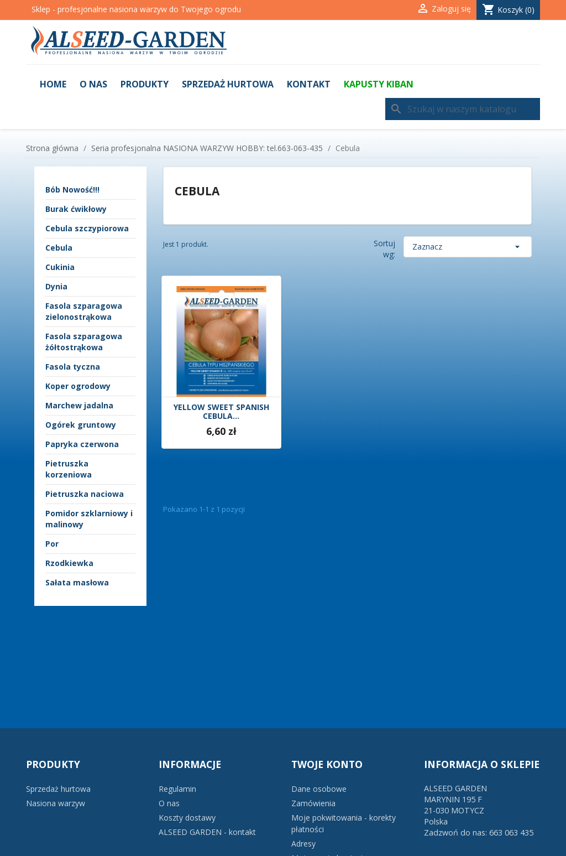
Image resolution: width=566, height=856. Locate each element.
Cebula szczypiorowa (87, 228)
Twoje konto (327, 764)
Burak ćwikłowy (76, 209)
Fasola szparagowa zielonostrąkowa (83, 311)
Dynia (56, 286)
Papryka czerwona (82, 444)
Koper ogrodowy (78, 386)
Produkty (144, 84)
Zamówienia (313, 803)
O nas (93, 84)
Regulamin (177, 789)
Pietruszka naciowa (84, 494)
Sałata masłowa (77, 582)
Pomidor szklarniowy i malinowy (89, 519)
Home (53, 84)
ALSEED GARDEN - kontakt (207, 832)
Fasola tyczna (72, 366)
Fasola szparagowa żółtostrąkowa (83, 341)
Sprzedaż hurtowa (228, 84)
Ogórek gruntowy (80, 424)
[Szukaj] (462, 109)
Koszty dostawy (187, 817)
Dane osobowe (319, 789)
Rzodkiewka (69, 563)
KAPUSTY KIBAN (378, 84)
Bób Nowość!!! (72, 189)
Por (52, 543)
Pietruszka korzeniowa (68, 469)
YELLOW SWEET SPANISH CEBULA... (221, 412)
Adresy (303, 843)
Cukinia (60, 267)
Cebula (58, 247)
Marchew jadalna (79, 405)
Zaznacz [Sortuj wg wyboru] (467, 246)
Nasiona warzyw (55, 803)
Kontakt (309, 84)
